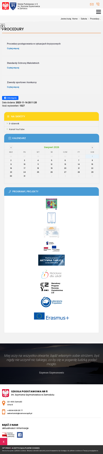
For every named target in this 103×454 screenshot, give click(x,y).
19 (51, 168)
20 (65, 168)
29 (92, 172)
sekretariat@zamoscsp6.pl (92, 4)
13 (65, 164)
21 (79, 168)
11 (38, 164)
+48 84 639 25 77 (98, 4)
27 (65, 172)
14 (79, 164)
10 (24, 164)
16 (11, 168)
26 (52, 172)
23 (11, 172)
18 (38, 168)
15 (92, 164)
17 (24, 168)
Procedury (13, 29)
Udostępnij (10, 98)
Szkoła (82, 19)
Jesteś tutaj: (66, 19)
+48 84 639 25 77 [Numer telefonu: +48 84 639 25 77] (15, 410)
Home (75, 19)
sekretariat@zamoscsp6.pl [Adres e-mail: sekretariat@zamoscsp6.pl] (19, 413)
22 (92, 168)
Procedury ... (94, 19)
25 (38, 172)
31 (24, 176)
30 (11, 176)
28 (79, 172)
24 (24, 172)
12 (51, 164)
